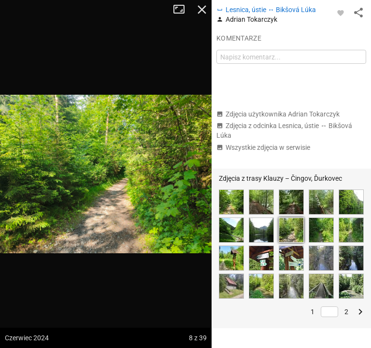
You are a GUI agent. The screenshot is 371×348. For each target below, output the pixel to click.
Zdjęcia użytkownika (278, 114)
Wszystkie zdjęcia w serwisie (263, 147)
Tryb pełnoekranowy (182, 9)
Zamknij (202, 9)
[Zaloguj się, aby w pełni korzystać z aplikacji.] (340, 12)
